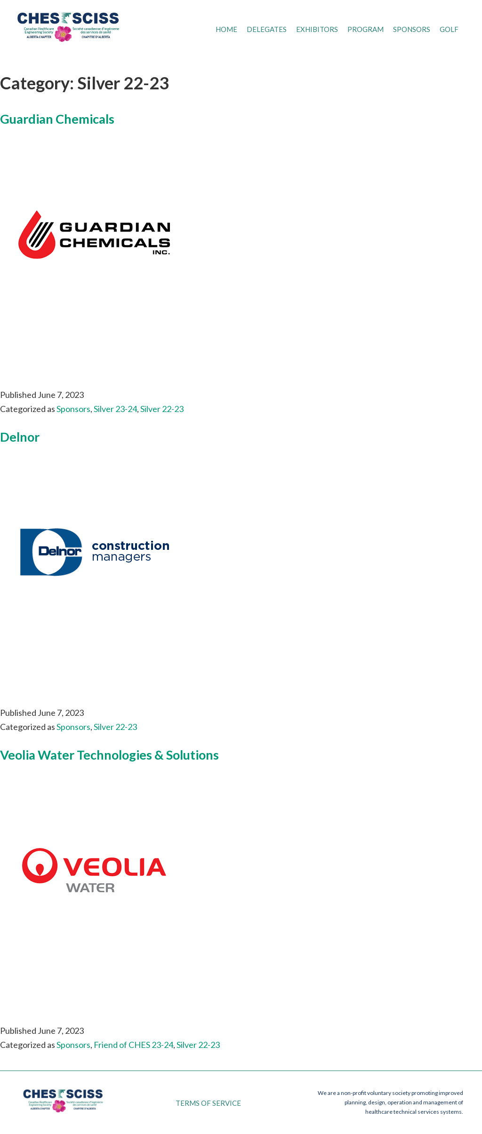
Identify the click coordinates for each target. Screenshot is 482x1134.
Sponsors (411, 29)
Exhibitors (317, 29)
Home (226, 29)
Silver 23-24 (115, 409)
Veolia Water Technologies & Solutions (109, 754)
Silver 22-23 (162, 409)
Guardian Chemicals (57, 119)
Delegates (267, 29)
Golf (449, 29)
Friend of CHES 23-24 (133, 1044)
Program (365, 29)
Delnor (20, 436)
